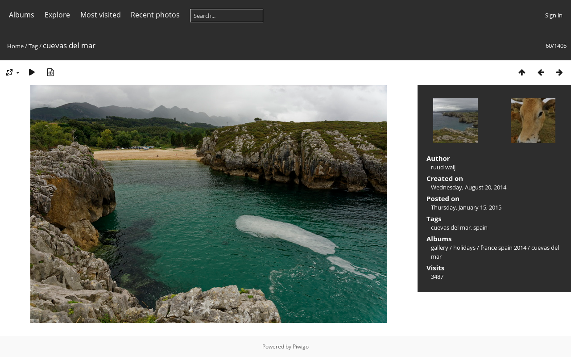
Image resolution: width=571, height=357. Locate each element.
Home (15, 46)
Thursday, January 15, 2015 (466, 207)
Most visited (100, 15)
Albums (21, 15)
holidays (464, 248)
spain (480, 227)
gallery (439, 248)
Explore (57, 15)
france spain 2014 (503, 248)
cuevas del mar (451, 227)
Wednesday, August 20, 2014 (468, 187)
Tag (33, 46)
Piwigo (301, 346)
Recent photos (155, 15)
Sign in (554, 15)
